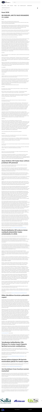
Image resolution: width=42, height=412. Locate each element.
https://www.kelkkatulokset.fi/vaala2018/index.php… (19, 227)
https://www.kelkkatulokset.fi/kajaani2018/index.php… (14, 366)
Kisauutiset (5, 9)
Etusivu (2, 9)
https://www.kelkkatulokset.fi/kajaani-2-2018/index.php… (16, 356)
